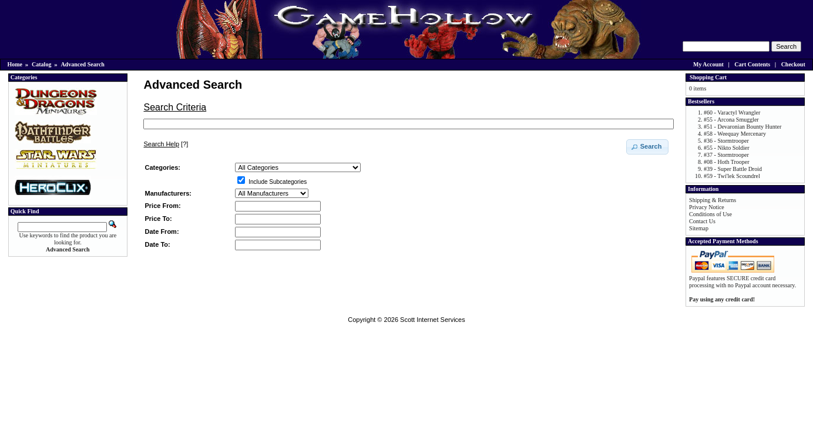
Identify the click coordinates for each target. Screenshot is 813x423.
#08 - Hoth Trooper (727, 162)
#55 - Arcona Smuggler (731, 119)
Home (15, 64)
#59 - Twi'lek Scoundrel (732, 176)
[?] (165, 143)
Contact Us (702, 221)
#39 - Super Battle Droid (733, 169)
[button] (647, 147)
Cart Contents (752, 64)
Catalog (41, 64)
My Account (708, 64)
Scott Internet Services (432, 319)
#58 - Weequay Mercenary (735, 133)
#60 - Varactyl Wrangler (732, 112)
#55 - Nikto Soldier (727, 148)
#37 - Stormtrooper (726, 155)
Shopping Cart (708, 77)
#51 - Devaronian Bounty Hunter (742, 126)
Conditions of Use (710, 214)
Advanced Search (83, 64)
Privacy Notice (706, 207)
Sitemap (698, 228)
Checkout (793, 64)
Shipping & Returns (712, 200)
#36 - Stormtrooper (726, 140)
